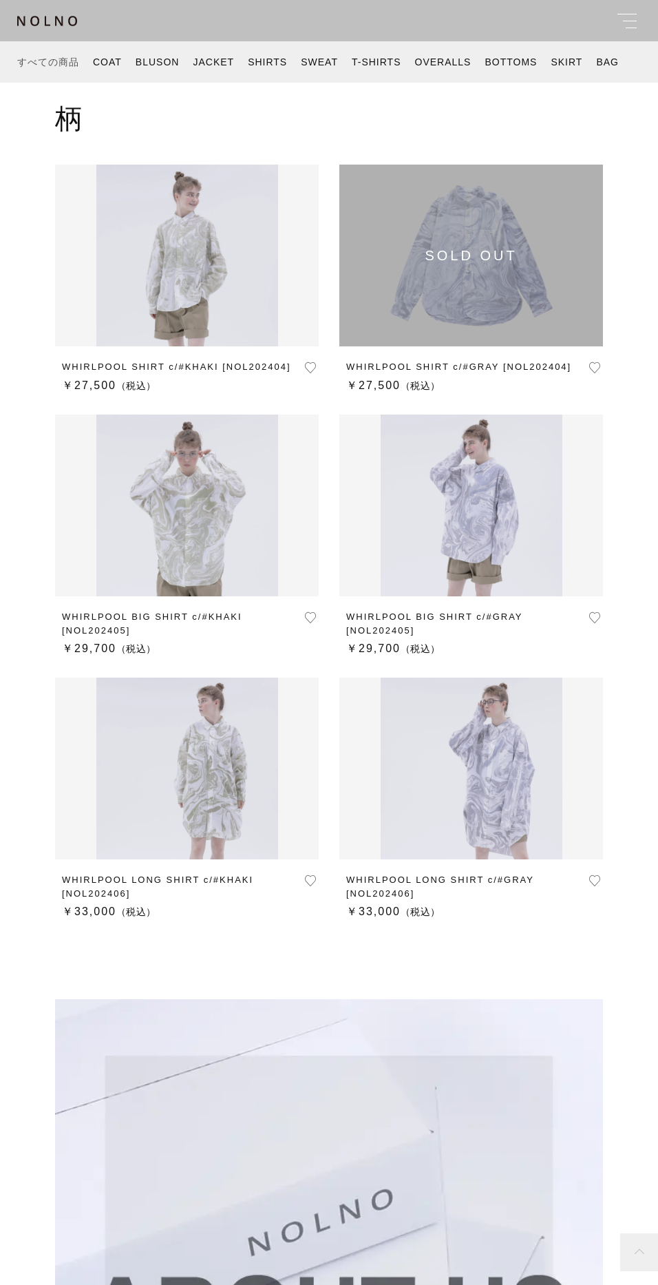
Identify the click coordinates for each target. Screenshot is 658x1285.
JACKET (213, 61)
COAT (107, 61)
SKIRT (566, 61)
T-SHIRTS (376, 61)
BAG (607, 61)
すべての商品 (48, 61)
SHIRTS (267, 61)
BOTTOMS (511, 61)
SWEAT (319, 61)
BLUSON (158, 61)
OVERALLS (443, 61)
